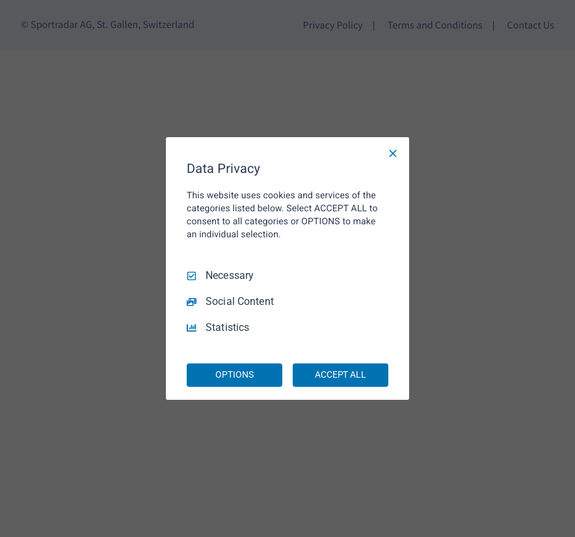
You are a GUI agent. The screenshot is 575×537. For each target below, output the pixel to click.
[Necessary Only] (393, 153)
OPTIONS (234, 374)
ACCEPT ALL (340, 374)
